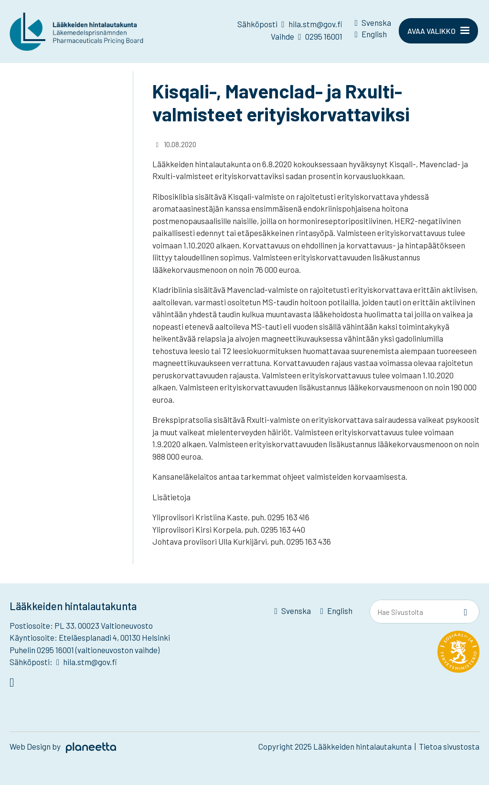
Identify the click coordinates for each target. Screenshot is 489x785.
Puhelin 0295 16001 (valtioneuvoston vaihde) (84, 650)
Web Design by (63, 746)
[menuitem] (373, 24)
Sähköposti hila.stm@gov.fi (289, 24)
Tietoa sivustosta (449, 746)
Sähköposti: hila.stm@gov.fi (63, 662)
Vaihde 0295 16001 (306, 36)
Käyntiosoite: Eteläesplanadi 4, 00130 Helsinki (90, 637)
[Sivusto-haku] (465, 612)
